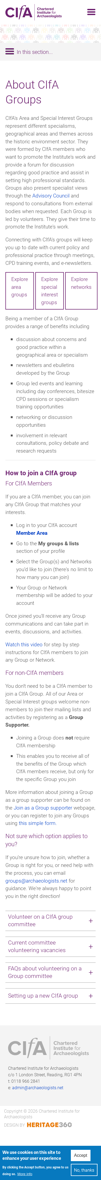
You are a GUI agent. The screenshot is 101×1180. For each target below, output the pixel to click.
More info (24, 1177)
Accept (80, 1158)
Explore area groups (19, 287)
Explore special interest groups (49, 291)
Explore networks (81, 283)
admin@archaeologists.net (37, 1087)
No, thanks (84, 1173)
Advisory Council (50, 195)
